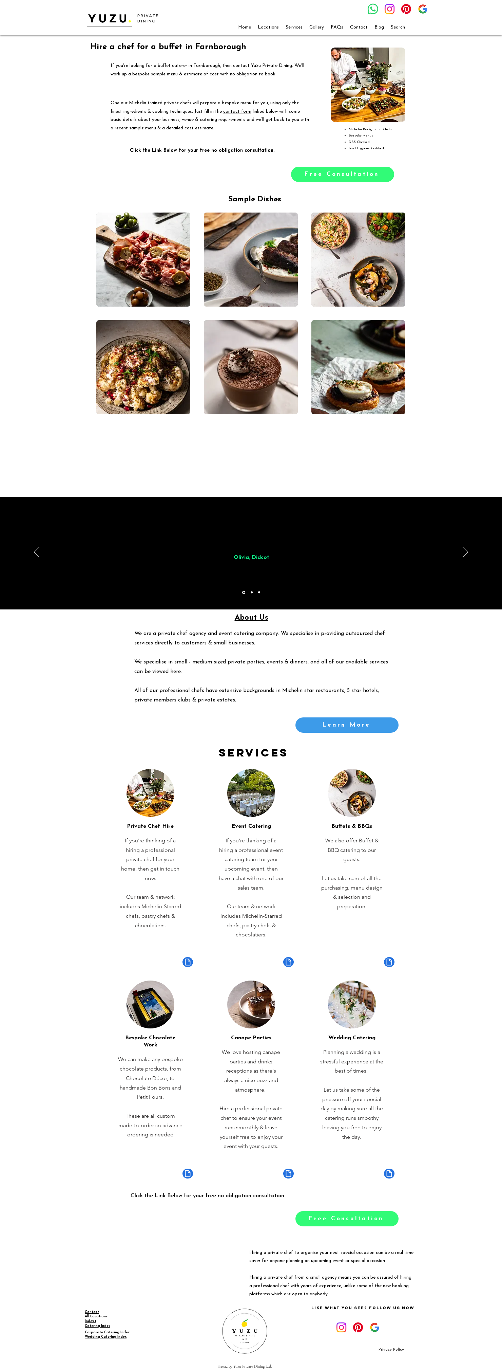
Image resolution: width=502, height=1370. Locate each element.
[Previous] (36, 553)
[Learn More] (347, 725)
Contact (92, 1312)
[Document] (187, 962)
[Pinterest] (406, 9)
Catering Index (97, 1326)
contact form (237, 111)
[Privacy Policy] (391, 1350)
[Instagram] (389, 9)
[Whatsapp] (373, 9)
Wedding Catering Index (106, 1337)
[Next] (465, 553)
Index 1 (90, 1321)
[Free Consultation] (342, 174)
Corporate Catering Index (107, 1332)
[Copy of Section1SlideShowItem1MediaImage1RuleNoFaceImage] (252, 592)
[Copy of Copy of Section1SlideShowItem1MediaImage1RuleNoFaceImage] (259, 592)
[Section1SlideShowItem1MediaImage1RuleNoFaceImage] (243, 592)
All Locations (96, 1316)
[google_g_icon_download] (422, 9)
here (175, 671)
